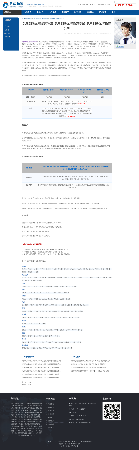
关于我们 (7, 26)
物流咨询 (101, 4)
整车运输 (90, 12)
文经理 (73, 412)
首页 (79, 4)
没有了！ (31, 382)
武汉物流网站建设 (72, 446)
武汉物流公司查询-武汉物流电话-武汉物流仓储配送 (88, 367)
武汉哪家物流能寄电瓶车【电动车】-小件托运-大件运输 (90, 371)
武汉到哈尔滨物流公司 (56, 18)
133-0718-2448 (125, 5)
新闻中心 (93, 4)
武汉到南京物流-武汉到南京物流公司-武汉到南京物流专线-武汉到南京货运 (47, 374)
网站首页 (50, 404)
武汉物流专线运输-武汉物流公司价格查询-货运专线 (88, 364)
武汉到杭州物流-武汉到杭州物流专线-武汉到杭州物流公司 (90, 361)
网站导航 (85, 4)
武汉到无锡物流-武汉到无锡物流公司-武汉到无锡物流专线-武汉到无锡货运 (47, 378)
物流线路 (77, 12)
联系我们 (108, 4)
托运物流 (102, 12)
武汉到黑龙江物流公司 (40, 18)
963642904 (80, 419)
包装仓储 (7, 30)
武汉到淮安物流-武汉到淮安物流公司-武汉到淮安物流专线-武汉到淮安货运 (47, 371)
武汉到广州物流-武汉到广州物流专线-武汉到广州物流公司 (41, 361)
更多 (113, 12)
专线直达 (27, 12)
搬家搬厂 (65, 12)
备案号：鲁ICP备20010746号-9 (69, 444)
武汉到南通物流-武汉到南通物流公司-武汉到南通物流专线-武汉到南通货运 (47, 364)
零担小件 (40, 12)
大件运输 (52, 12)
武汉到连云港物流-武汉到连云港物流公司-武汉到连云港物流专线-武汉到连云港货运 (50, 367)
